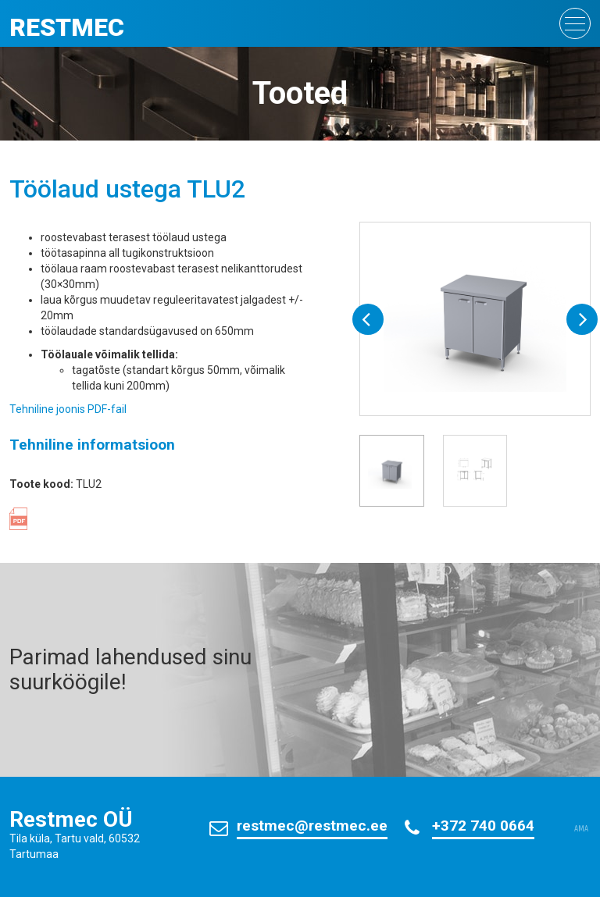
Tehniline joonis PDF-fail (68, 409)
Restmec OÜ (71, 819)
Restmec (66, 27)
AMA (581, 829)
